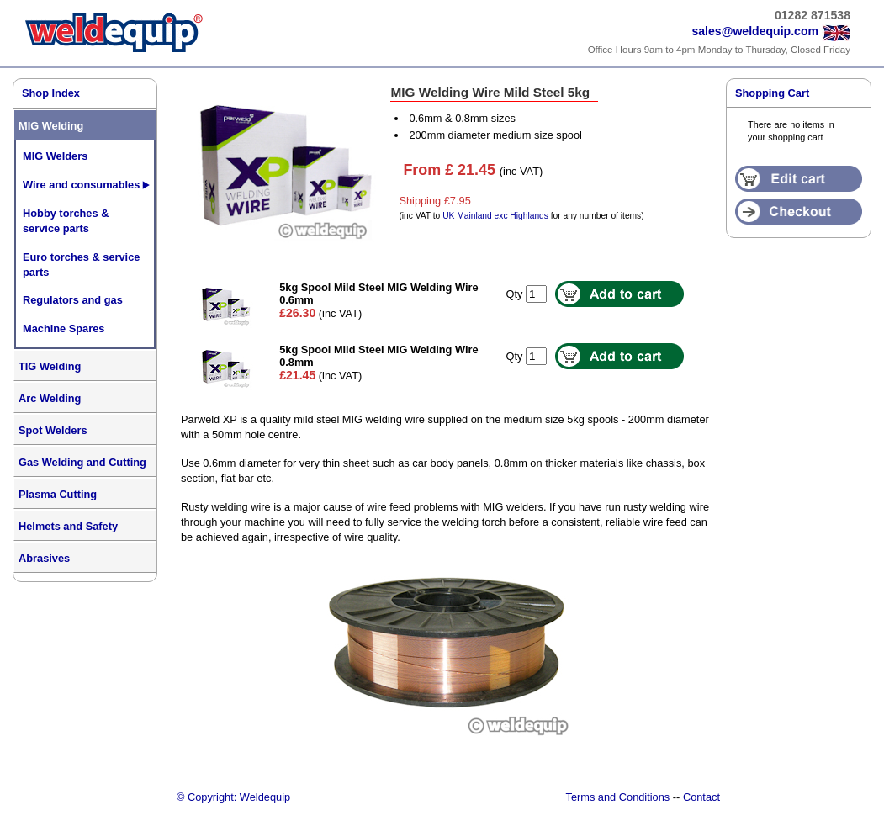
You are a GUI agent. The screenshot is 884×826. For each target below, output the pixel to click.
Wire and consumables (81, 184)
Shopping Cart (772, 93)
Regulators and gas (73, 300)
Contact (701, 797)
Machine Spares (63, 328)
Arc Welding (50, 398)
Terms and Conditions (617, 797)
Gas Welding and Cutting (82, 462)
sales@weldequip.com (754, 31)
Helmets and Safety (68, 526)
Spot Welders (53, 430)
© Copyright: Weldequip (233, 797)
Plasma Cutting (58, 494)
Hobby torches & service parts (66, 221)
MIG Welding (51, 125)
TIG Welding (50, 366)
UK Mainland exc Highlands (495, 215)
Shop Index (51, 93)
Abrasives (44, 558)
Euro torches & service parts (81, 264)
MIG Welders (55, 156)
